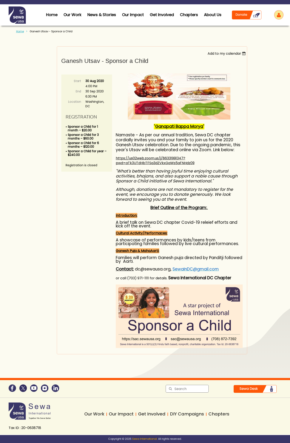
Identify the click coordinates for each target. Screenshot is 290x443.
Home (20, 31)
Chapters (189, 14)
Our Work (72, 14)
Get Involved (162, 14)
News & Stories (101, 14)
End (78, 91)
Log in (279, 15)
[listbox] (227, 53)
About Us (212, 14)
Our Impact (133, 14)
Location (74, 101)
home (51, 14)
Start (77, 81)
